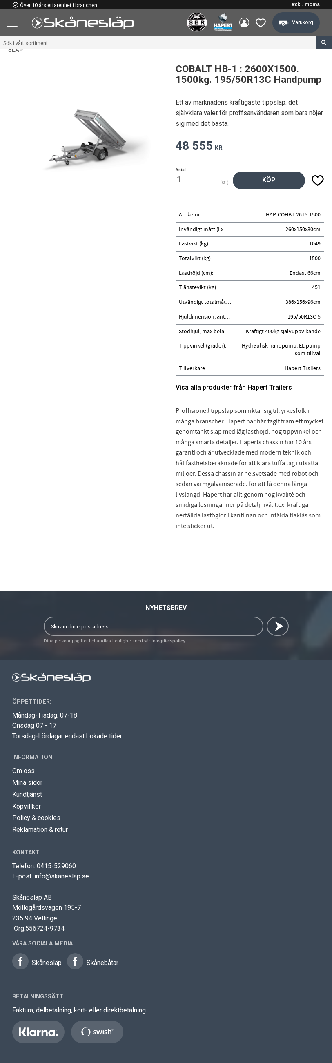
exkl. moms (305, 4)
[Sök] (324, 42)
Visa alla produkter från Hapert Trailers (234, 387)
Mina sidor (27, 783)
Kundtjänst (27, 794)
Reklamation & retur (40, 829)
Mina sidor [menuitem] (244, 23)
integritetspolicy (168, 641)
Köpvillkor (26, 806)
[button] (13, 23)
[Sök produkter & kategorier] (158, 42)
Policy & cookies (36, 818)
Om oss (23, 771)
